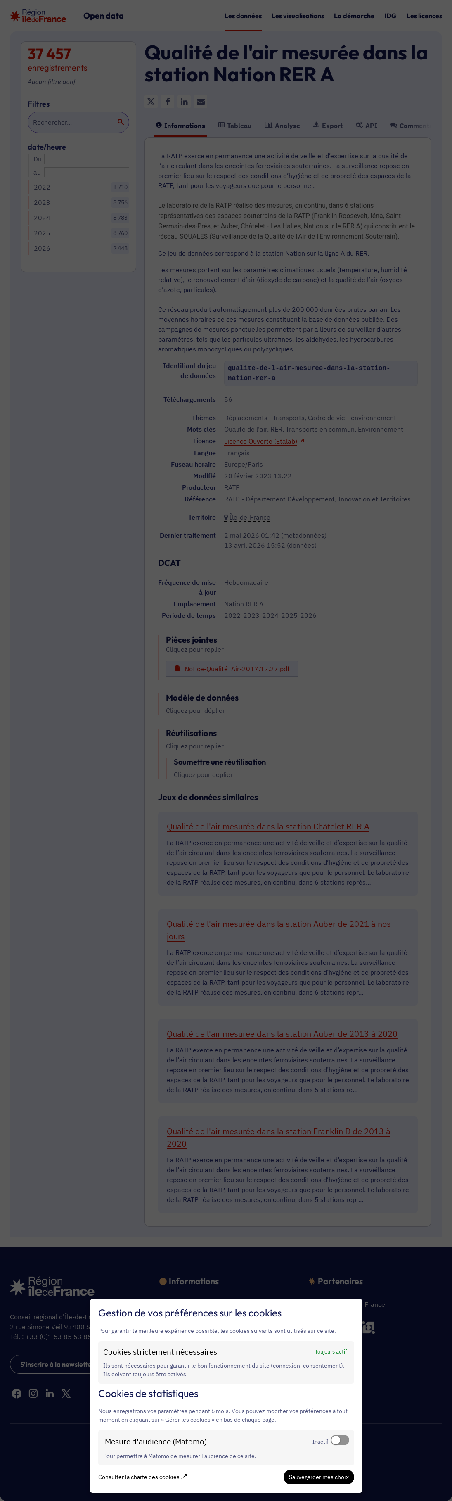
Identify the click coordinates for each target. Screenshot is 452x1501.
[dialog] (226, 1396)
